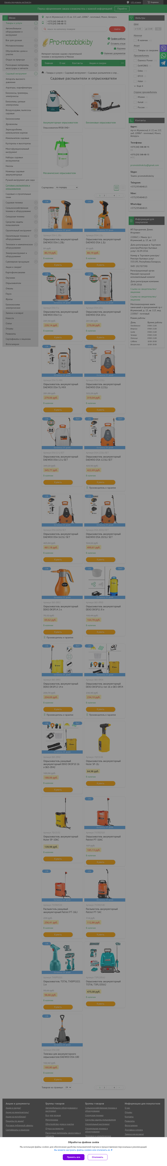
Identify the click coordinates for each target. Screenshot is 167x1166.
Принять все (73, 1157)
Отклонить (97, 1157)
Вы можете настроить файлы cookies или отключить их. (82, 1150)
